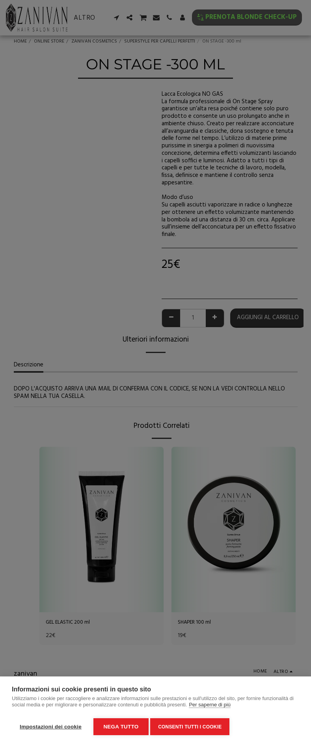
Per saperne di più (210, 707)
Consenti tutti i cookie (192, 727)
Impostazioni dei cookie (51, 727)
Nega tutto (120, 727)
